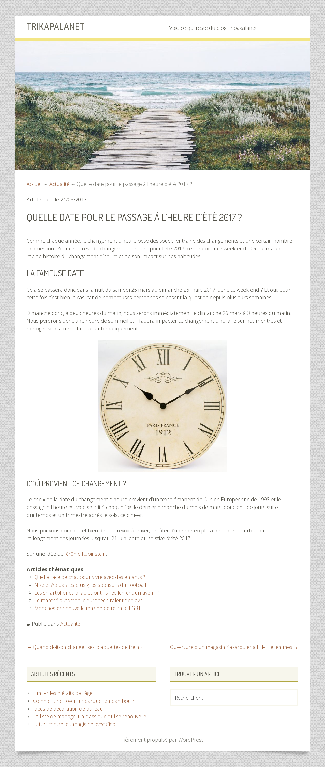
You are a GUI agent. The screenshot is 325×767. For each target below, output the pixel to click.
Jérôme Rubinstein (86, 553)
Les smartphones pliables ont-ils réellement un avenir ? (98, 592)
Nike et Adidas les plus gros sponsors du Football (90, 584)
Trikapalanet (57, 26)
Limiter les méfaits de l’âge (64, 693)
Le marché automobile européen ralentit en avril (90, 600)
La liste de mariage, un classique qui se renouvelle (91, 716)
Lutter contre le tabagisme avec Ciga (75, 724)
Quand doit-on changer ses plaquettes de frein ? (89, 646)
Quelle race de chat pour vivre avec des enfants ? (91, 577)
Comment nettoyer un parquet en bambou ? (85, 700)
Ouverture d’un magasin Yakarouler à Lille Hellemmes (229, 646)
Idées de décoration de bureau (69, 708)
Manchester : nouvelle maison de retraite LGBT (88, 608)
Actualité (70, 623)
